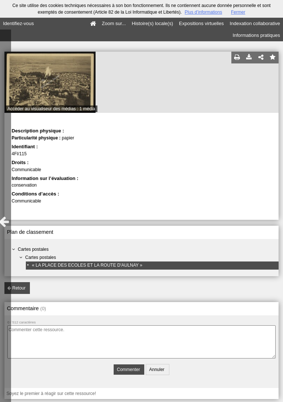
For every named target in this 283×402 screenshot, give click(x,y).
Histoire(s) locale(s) (152, 23)
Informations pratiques (256, 35)
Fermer (238, 12)
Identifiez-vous (18, 23)
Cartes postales (33, 249)
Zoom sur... (114, 23)
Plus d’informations (203, 12)
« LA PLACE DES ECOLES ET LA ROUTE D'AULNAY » (87, 265)
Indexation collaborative (254, 23)
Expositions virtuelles (201, 23)
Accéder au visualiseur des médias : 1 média (51, 108)
